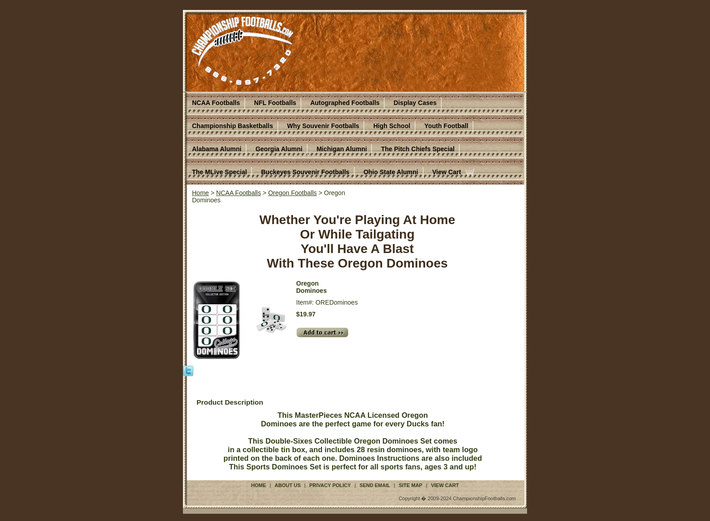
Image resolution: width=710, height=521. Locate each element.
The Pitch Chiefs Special (418, 149)
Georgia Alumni (278, 149)
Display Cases (415, 102)
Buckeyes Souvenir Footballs (305, 172)
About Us (288, 485)
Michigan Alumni (342, 149)
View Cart (446, 172)
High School (391, 125)
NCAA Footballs (216, 102)
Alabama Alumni (216, 149)
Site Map (410, 485)
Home (200, 192)
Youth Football (446, 125)
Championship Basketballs (232, 125)
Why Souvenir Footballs (323, 125)
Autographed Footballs (344, 102)
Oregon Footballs (292, 192)
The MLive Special (219, 172)
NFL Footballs (275, 102)
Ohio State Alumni (391, 172)
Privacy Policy (330, 485)
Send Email (375, 485)
